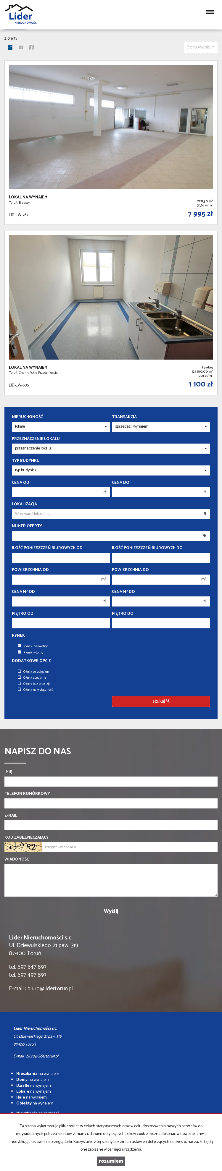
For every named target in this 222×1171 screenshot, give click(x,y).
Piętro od (22, 614)
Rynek (18, 636)
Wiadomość (16, 860)
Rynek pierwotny (33, 646)
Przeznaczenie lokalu (36, 439)
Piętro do (122, 614)
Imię (8, 772)
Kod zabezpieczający (26, 838)
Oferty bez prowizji (34, 684)
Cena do (120, 483)
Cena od (20, 483)
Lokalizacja (24, 504)
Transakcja (124, 417)
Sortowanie (200, 47)
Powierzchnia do (130, 570)
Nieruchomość (27, 417)
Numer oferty (27, 526)
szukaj (161, 701)
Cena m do (123, 592)
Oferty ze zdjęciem (34, 672)
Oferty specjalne (32, 677)
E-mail (10, 816)
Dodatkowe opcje (31, 661)
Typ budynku (26, 461)
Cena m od (23, 592)
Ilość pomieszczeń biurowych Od (47, 548)
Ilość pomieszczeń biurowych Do (147, 548)
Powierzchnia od (30, 570)
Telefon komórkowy (27, 794)
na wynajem (37, 1073)
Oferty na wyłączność (35, 690)
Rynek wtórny (30, 652)
